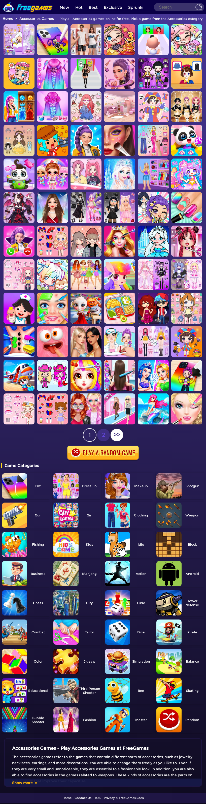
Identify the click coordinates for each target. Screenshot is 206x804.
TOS (97, 798)
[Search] (179, 7)
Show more (25, 783)
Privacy (109, 798)
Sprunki (135, 7)
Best (93, 7)
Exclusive (113, 7)
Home (8, 18)
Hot (79, 7)
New (64, 7)
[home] (27, 2)
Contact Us (83, 798)
